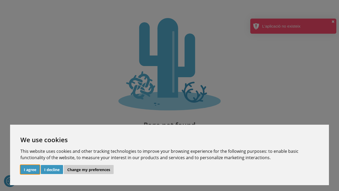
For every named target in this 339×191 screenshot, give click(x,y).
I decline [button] (52, 169)
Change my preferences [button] (88, 169)
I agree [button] (30, 169)
